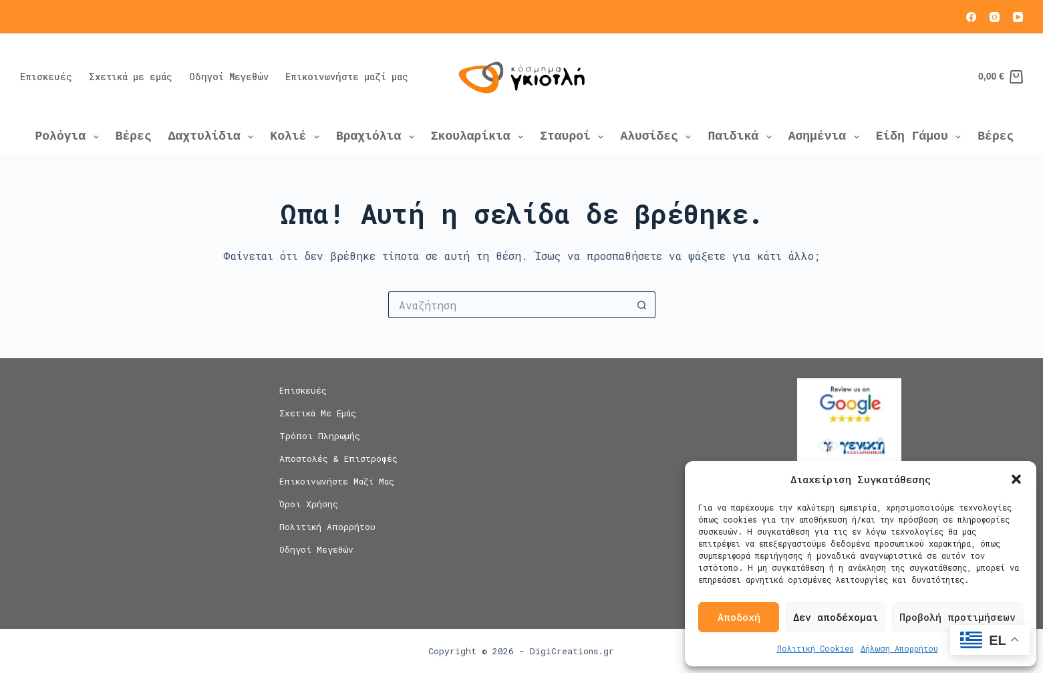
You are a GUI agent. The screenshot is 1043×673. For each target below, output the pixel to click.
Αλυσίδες (658, 136)
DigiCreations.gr (572, 651)
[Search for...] (508, 304)
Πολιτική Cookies (815, 648)
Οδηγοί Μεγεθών (229, 76)
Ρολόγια (69, 136)
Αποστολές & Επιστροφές (338, 458)
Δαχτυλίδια (213, 136)
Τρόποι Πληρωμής (319, 436)
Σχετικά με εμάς (130, 76)
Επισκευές (46, 76)
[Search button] (642, 304)
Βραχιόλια (378, 136)
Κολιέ (297, 136)
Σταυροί (574, 136)
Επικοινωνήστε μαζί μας (346, 76)
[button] (1016, 479)
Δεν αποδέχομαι (835, 617)
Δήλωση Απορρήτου (899, 648)
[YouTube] (1018, 17)
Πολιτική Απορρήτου (327, 527)
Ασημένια (826, 136)
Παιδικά (742, 136)
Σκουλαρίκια (480, 136)
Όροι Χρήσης (308, 504)
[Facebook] (971, 17)
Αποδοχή (739, 617)
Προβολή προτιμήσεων (957, 617)
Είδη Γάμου (921, 136)
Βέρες (134, 136)
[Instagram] (995, 17)
